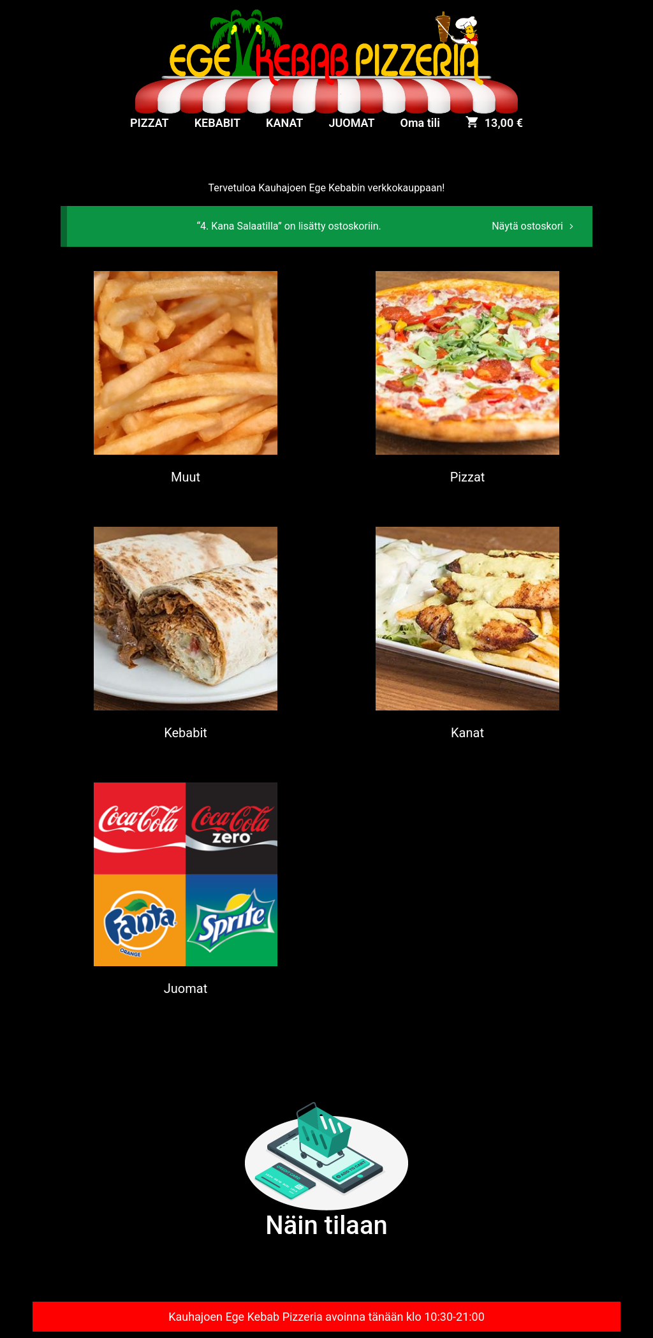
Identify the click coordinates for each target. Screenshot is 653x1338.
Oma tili (420, 122)
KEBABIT (217, 122)
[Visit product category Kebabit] (185, 635)
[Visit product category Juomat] (185, 891)
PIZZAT (149, 122)
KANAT (284, 122)
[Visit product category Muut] (185, 379)
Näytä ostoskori (527, 226)
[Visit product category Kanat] (467, 635)
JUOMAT (351, 122)
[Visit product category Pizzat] (467, 379)
